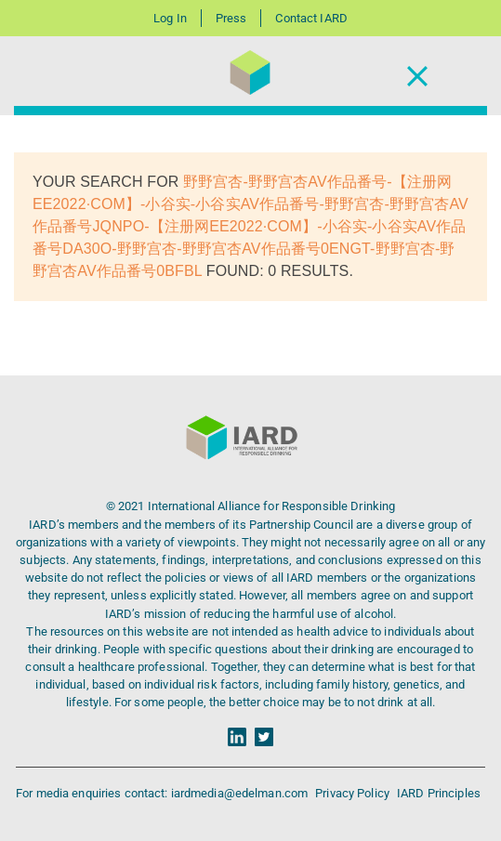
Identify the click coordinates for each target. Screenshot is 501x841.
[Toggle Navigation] (417, 76)
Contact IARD (311, 18)
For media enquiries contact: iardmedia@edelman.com (163, 793)
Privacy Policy (353, 793)
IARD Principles (439, 793)
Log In (170, 18)
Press (231, 18)
